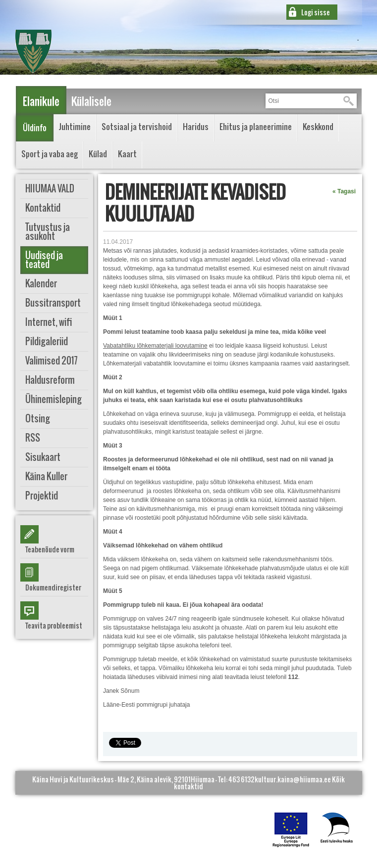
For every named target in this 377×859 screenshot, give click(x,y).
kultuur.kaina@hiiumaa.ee (293, 779)
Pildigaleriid (46, 341)
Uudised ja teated (44, 260)
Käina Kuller (46, 476)
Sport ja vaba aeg (49, 154)
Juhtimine (75, 127)
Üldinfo (35, 128)
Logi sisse (315, 12)
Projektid (41, 495)
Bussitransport (53, 303)
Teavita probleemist (53, 625)
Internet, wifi (48, 322)
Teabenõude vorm (49, 549)
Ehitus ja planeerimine (255, 127)
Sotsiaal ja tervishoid (137, 127)
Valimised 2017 (51, 360)
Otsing (37, 418)
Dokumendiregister (53, 587)
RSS (32, 438)
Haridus (196, 127)
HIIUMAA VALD (49, 188)
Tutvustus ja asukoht (47, 232)
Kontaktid (42, 208)
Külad (98, 154)
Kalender (41, 283)
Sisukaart (42, 457)
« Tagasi (344, 191)
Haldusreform (50, 380)
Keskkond (318, 127)
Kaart (127, 154)
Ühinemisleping (53, 399)
